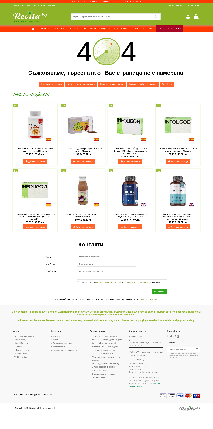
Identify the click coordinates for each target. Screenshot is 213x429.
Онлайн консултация (148, 300)
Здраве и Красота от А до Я (103, 344)
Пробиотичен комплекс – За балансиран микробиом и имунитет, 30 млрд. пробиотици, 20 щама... (178, 216)
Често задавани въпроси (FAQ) (105, 364)
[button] (45, 28)
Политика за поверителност (103, 351)
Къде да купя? (18, 5)
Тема (48, 257)
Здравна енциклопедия (36, 5)
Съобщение (51, 271)
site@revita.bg (137, 360)
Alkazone (18, 347)
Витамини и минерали (63, 344)
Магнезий (57, 337)
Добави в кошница (35, 161)
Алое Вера (167, 84)
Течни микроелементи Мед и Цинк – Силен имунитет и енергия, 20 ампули (177, 150)
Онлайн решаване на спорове (104, 367)
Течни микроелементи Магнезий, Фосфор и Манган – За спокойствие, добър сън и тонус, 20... (35, 216)
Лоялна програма (99, 371)
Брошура (51, 5)
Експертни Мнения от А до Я (104, 337)
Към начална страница (51, 84)
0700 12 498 (133, 353)
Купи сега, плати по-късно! (103, 374)
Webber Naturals (21, 358)
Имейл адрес (52, 264)
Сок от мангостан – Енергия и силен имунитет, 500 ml (82, 215)
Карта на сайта (98, 378)
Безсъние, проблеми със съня (142, 84)
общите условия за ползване (108, 283)
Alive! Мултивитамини (24, 337)
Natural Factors (21, 344)
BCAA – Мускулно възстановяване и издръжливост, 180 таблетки (130, 215)
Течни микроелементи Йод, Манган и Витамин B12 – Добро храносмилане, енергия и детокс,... (130, 151)
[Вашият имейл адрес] (180, 350)
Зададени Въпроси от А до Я (104, 347)
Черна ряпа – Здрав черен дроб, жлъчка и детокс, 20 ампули (83, 150)
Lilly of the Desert (21, 351)
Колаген (56, 340)
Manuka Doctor (21, 354)
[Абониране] (197, 350)
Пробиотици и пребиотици (112, 84)
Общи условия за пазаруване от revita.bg (105, 359)
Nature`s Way (20, 340)
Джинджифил (59, 347)
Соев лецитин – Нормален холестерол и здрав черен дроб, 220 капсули (35, 150)
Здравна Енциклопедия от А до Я (106, 340)
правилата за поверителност (136, 283)
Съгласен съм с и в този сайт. (120, 283)
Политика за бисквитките (102, 354)
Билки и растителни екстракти (81, 84)
